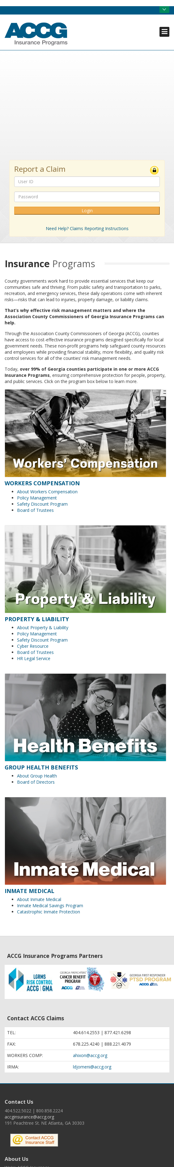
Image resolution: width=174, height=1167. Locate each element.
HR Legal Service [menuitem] (33, 658)
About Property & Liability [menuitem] (42, 627)
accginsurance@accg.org (29, 1117)
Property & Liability (37, 619)
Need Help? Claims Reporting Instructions (87, 228)
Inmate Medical (29, 891)
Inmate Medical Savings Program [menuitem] (50, 905)
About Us (16, 1158)
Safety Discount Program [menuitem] (42, 504)
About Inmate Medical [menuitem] (39, 899)
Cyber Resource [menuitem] (33, 646)
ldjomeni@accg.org (92, 1067)
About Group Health (37, 776)
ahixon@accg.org (90, 1055)
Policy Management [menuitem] (37, 498)
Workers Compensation (42, 483)
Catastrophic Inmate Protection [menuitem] (48, 912)
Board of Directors (36, 782)
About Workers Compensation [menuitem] (47, 492)
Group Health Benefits (41, 767)
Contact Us (19, 1101)
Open (164, 9)
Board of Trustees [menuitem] (35, 510)
